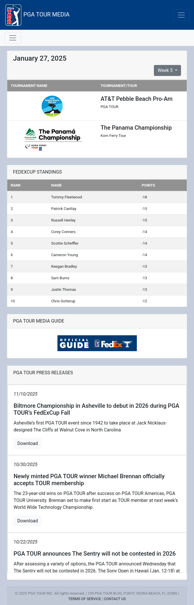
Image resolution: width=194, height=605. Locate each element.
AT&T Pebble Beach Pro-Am (136, 98)
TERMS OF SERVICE (84, 599)
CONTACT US (115, 599)
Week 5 (166, 70)
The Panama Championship (135, 127)
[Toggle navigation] (181, 15)
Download (27, 443)
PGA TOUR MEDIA (37, 15)
